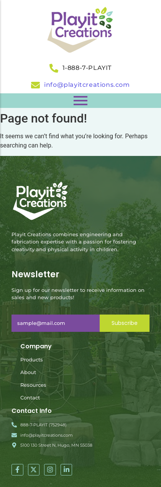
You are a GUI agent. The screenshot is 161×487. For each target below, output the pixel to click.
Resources (33, 385)
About (28, 372)
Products (31, 359)
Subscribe (125, 323)
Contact (30, 397)
